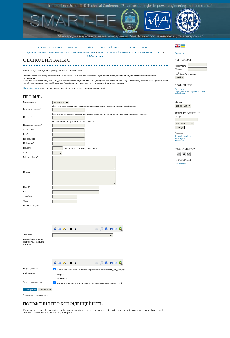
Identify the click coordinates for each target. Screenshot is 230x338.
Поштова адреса (31, 205)
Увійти (88, 47)
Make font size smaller (179, 153)
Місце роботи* (30, 157)
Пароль (178, 69)
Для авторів (180, 164)
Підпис (26, 172)
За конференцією (183, 136)
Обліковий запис (110, 47)
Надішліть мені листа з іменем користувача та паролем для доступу (91, 269)
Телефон (27, 196)
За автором (180, 138)
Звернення (28, 129)
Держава (27, 234)
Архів (145, 47)
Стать (26, 152)
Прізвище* (28, 143)
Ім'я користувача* (32, 109)
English (60, 274)
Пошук (131, 47)
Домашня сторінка (49, 47)
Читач (60, 283)
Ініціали (27, 147)
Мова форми (29, 102)
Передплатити (181, 91)
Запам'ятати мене (188, 74)
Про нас (73, 47)
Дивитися (179, 89)
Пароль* (27, 117)
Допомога (179, 53)
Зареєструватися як (32, 282)
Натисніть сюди (31, 88)
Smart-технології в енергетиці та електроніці (72, 52)
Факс (25, 201)
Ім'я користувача (180, 64)
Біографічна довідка (33, 239)
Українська (62, 278)
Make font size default (184, 153)
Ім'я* (25, 134)
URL (25, 191)
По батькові (29, 138)
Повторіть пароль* (32, 125)
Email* (26, 187)
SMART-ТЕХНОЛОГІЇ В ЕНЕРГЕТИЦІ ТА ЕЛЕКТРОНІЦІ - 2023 (129, 52)
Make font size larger (189, 153)
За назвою (179, 141)
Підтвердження (31, 268)
